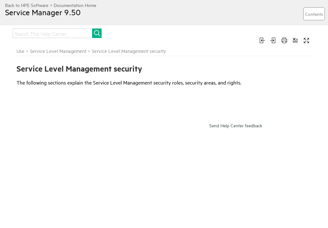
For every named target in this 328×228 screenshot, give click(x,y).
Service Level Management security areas (39, 150)
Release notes (54, 32)
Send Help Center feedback (235, 196)
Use (247, 32)
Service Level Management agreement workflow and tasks (40, 113)
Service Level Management (34, 88)
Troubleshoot (278, 32)
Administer (219, 32)
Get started (94, 32)
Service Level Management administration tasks (37, 127)
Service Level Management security (45, 139)
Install (125, 32)
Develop (22, 45)
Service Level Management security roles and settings (39, 164)
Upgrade (153, 32)
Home (19, 32)
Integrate (185, 32)
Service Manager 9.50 (49, 16)
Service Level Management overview (37, 99)
